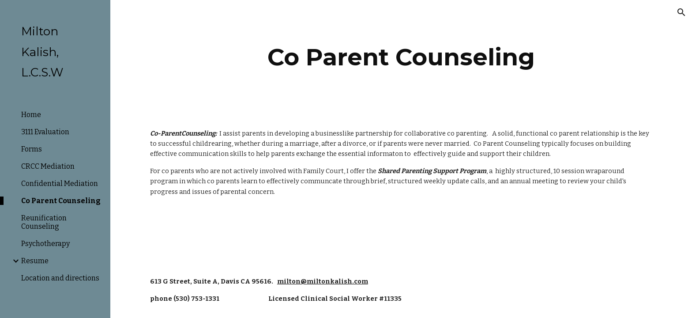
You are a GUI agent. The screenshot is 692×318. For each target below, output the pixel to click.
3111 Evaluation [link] (45, 132)
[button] (681, 12)
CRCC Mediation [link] (48, 166)
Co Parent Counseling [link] (61, 201)
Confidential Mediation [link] (59, 183)
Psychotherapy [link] (45, 243)
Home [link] (31, 114)
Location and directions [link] (60, 278)
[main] (401, 57)
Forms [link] (31, 149)
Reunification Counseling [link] (44, 222)
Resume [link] (35, 261)
